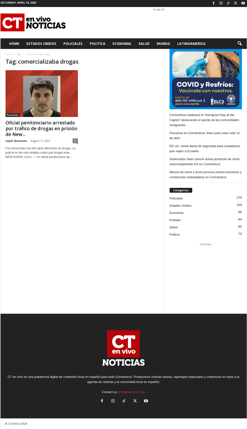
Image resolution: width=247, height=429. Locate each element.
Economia (122, 43)
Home (14, 43)
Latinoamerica (191, 43)
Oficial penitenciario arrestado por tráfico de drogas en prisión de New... (41, 128)
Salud (144, 43)
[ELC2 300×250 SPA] (206, 79)
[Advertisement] (159, 23)
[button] (239, 43)
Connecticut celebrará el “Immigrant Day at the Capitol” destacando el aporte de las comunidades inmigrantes (204, 120)
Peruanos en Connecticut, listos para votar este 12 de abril (205, 135)
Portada (175, 220)
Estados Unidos (41, 43)
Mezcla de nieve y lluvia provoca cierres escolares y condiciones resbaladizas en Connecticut (206, 174)
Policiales (72, 43)
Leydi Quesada (16, 141)
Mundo (163, 43)
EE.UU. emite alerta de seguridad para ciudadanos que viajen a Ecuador (205, 148)
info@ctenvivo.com (132, 392)
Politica (97, 43)
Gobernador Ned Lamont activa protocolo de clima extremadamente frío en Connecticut (205, 161)
